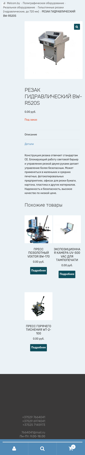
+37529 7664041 (33, 417)
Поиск (42, 448)
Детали (29, 144)
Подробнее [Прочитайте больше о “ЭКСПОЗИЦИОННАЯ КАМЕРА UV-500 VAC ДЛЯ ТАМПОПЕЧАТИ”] (67, 274)
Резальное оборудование (19, 7)
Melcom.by (13, 3)
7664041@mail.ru (33, 432)
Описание (31, 134)
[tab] (52, 135)
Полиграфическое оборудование (43, 3)
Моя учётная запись (14, 448)
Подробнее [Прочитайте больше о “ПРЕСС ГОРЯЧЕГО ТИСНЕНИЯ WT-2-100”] (38, 347)
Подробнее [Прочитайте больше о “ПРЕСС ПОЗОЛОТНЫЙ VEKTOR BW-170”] (38, 270)
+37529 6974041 (33, 421)
